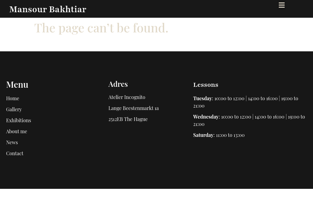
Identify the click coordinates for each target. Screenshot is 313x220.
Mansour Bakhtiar (48, 9)
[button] (281, 5)
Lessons (205, 84)
